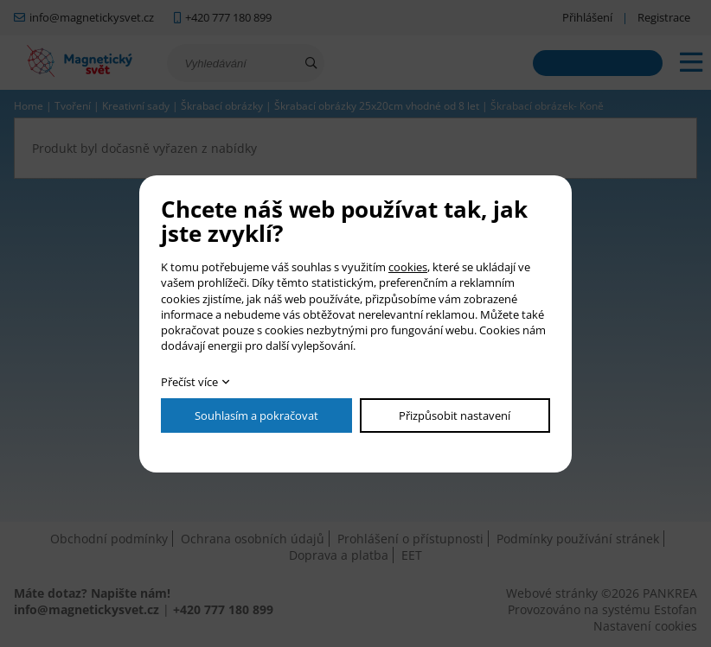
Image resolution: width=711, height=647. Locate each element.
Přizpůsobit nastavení (454, 415)
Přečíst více (189, 382)
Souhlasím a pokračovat (256, 415)
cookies (407, 267)
